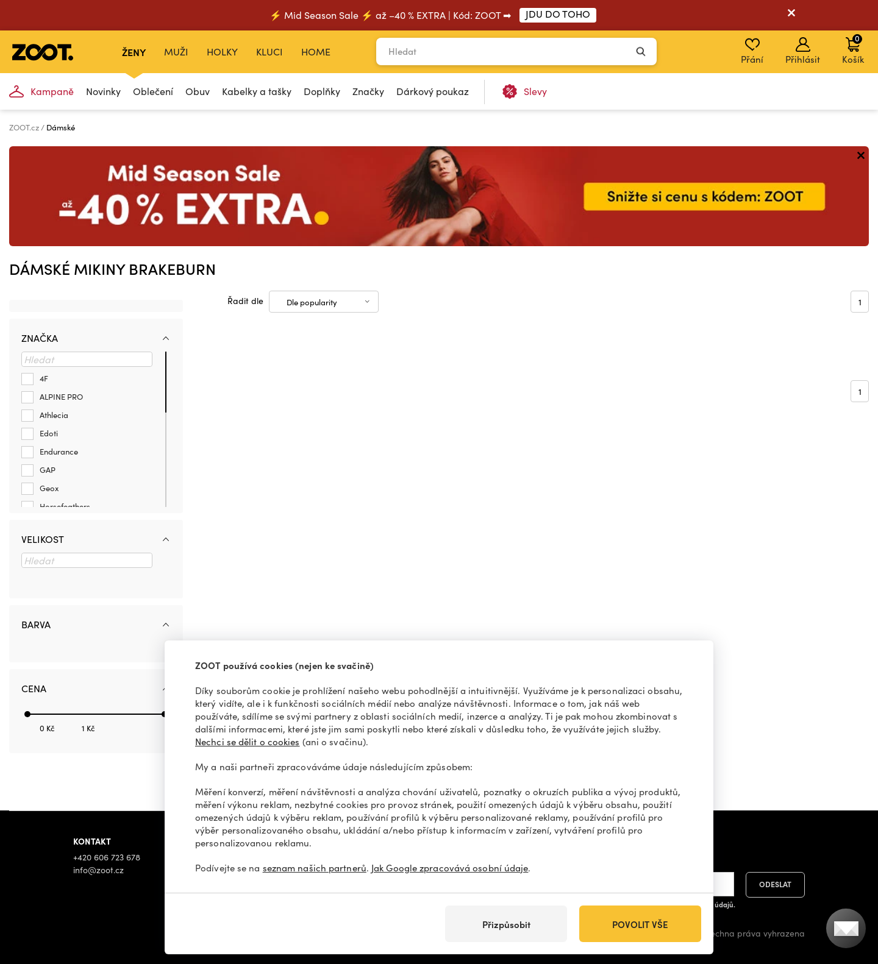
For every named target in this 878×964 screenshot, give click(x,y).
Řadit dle (245, 301)
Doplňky (322, 91)
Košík (853, 48)
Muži (176, 51)
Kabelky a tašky (256, 91)
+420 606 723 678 (106, 857)
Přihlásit (802, 51)
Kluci (269, 51)
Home (315, 51)
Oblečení (153, 91)
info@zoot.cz (98, 870)
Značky (368, 91)
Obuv (197, 91)
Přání (752, 51)
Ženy (134, 51)
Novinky (103, 91)
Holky (222, 51)
